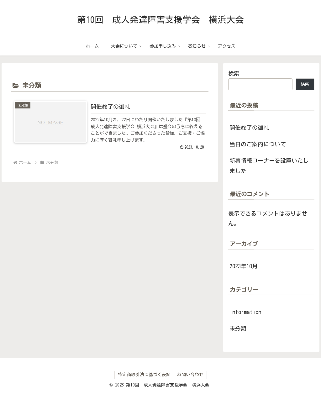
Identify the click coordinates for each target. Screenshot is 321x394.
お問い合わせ (190, 374)
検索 (233, 73)
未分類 (237, 328)
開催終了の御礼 (249, 127)
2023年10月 (243, 266)
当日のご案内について (257, 144)
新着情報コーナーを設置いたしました (268, 165)
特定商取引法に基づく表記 (144, 374)
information (245, 312)
